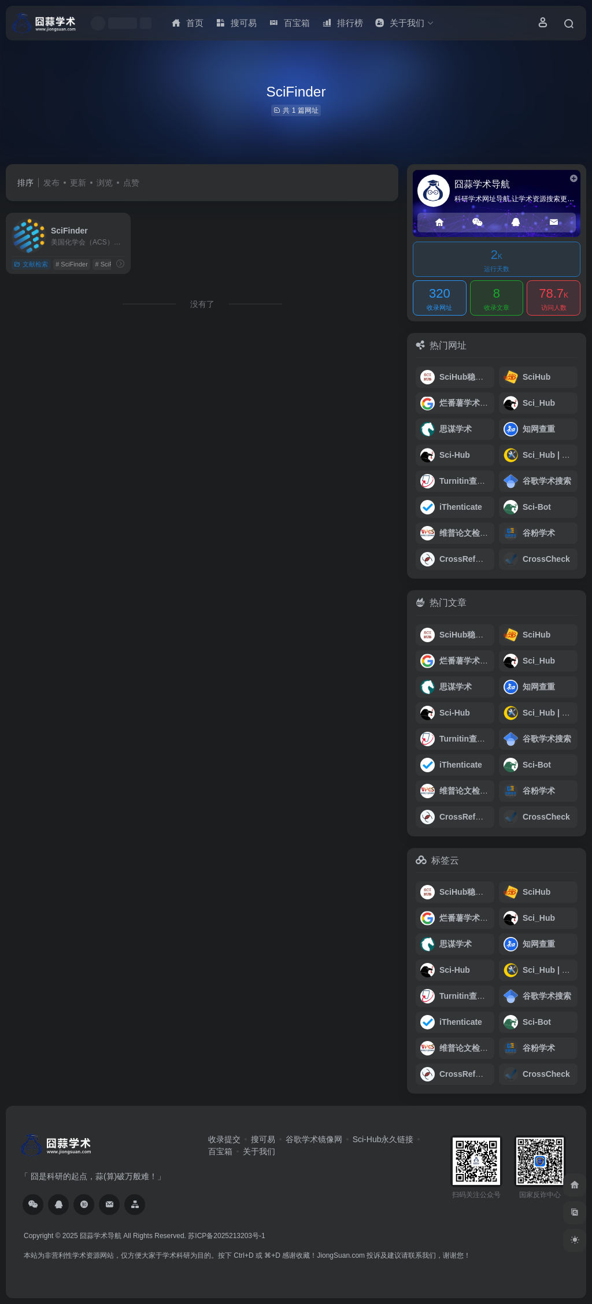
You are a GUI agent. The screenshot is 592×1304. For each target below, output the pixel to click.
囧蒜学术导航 (100, 1236)
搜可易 (263, 1139)
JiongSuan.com (341, 1255)
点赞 (131, 182)
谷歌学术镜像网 (314, 1139)
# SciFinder (72, 264)
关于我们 (259, 1151)
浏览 (105, 182)
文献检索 (31, 264)
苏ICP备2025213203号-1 (226, 1236)
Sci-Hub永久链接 (383, 1139)
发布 (51, 182)
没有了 (202, 304)
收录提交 (224, 1139)
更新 (78, 182)
